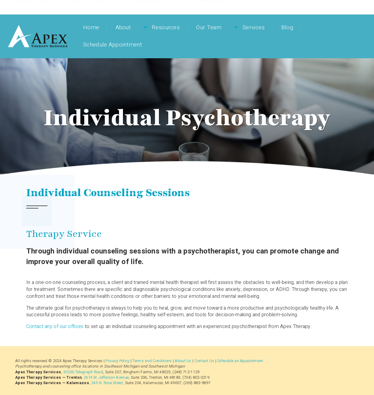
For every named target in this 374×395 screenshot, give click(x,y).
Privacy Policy (117, 361)
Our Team (208, 27)
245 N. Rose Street (107, 383)
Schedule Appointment (112, 44)
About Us (183, 361)
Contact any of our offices (55, 326)
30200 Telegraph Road (83, 372)
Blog (287, 27)
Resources (166, 27)
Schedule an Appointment (240, 361)
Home (91, 27)
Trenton (121, 7)
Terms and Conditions (152, 361)
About (123, 27)
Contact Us (204, 361)
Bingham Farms (53, 7)
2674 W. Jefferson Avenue (106, 377)
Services (254, 27)
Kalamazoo (184, 7)
